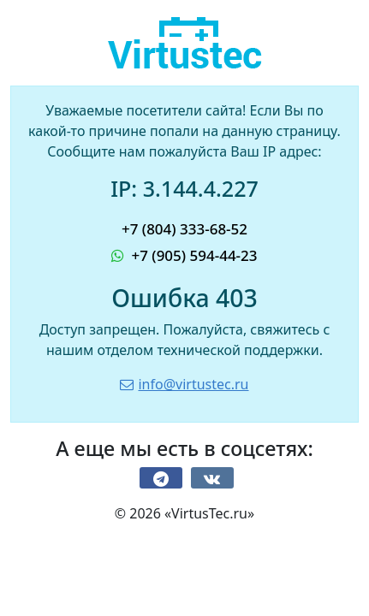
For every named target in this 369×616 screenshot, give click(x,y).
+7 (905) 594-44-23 (184, 255)
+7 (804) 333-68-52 (184, 229)
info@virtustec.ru (184, 384)
